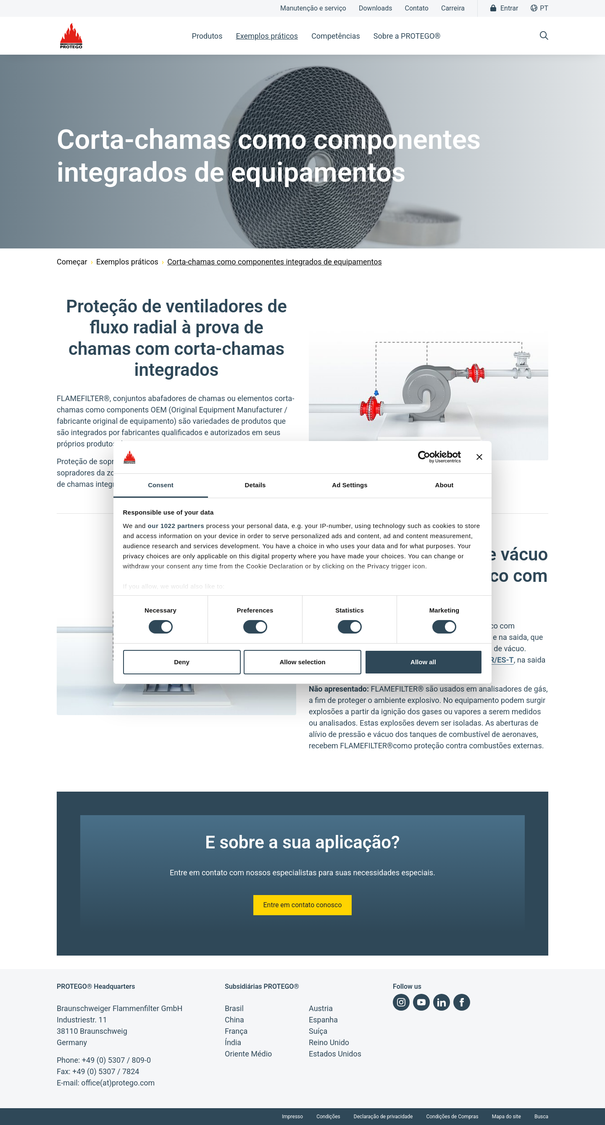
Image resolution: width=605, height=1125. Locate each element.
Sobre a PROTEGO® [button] (407, 36)
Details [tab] (255, 485)
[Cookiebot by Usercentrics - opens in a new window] (424, 457)
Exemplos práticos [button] (267, 36)
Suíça (318, 1031)
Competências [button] (335, 36)
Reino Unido (329, 1042)
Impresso (292, 1117)
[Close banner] (479, 457)
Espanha (323, 1019)
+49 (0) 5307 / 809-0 (116, 1060)
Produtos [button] (207, 36)
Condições (328, 1117)
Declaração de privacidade (383, 1117)
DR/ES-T (498, 659)
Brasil (234, 1008)
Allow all (423, 661)
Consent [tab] (161, 485)
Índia (233, 1042)
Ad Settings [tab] (349, 485)
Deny (181, 661)
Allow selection (302, 661)
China (234, 1019)
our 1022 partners (176, 525)
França (236, 1031)
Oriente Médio (248, 1053)
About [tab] (444, 485)
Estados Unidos (335, 1053)
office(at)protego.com (118, 1082)
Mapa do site (506, 1117)
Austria (321, 1008)
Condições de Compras (452, 1117)
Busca (541, 1117)
